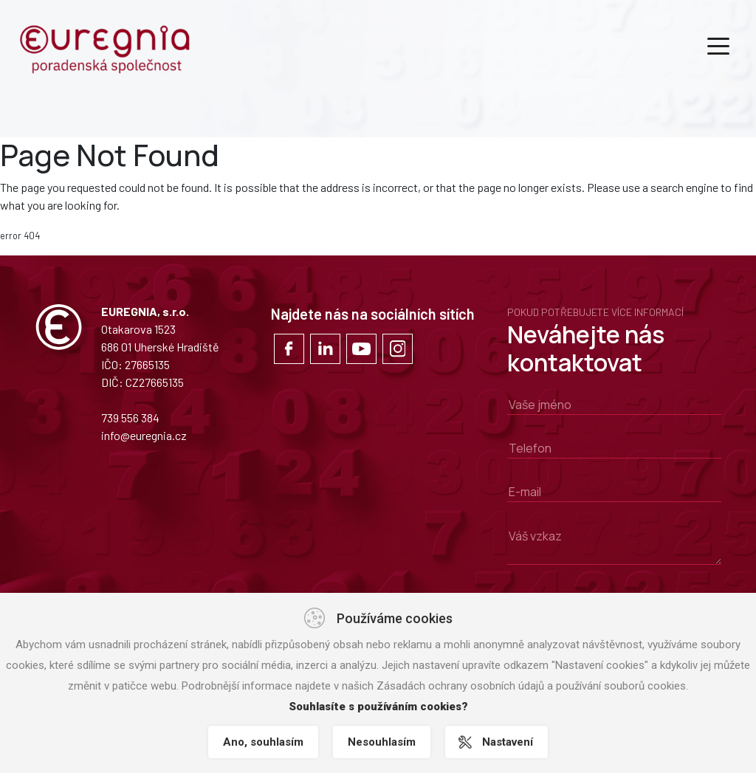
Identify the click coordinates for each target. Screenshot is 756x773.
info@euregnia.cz (144, 435)
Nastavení (507, 742)
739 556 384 (130, 417)
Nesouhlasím (382, 742)
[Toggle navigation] (718, 45)
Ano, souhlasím (263, 742)
